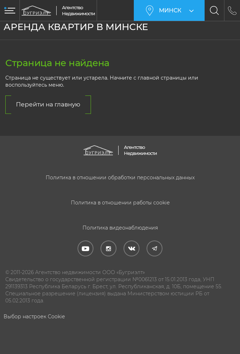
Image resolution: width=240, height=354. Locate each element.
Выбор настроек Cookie (34, 316)
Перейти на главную (48, 104)
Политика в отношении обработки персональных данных (120, 177)
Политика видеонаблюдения (120, 228)
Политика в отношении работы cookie (120, 202)
